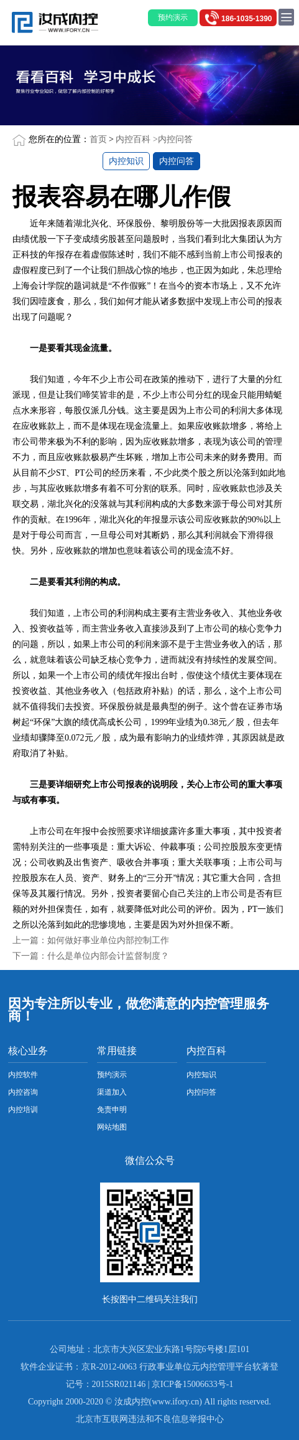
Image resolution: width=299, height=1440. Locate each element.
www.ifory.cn (175, 1401)
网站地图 (112, 1127)
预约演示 (112, 1074)
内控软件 (23, 1074)
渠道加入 (112, 1092)
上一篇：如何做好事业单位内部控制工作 (90, 940)
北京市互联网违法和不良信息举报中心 (150, 1419)
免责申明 (112, 1109)
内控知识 (126, 161)
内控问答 (175, 139)
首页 (98, 139)
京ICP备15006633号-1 (192, 1384)
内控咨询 (23, 1092)
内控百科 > (136, 139)
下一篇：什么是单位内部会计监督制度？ (90, 956)
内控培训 (23, 1109)
